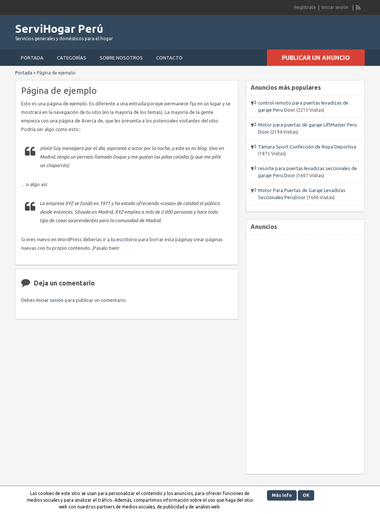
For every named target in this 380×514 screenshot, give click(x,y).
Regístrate (305, 7)
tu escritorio (124, 239)
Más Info (282, 495)
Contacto (169, 57)
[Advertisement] (305, 350)
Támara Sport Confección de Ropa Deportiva (307, 146)
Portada (32, 57)
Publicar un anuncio (316, 57)
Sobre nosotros (121, 57)
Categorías (71, 57)
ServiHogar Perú (59, 28)
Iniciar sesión (335, 7)
